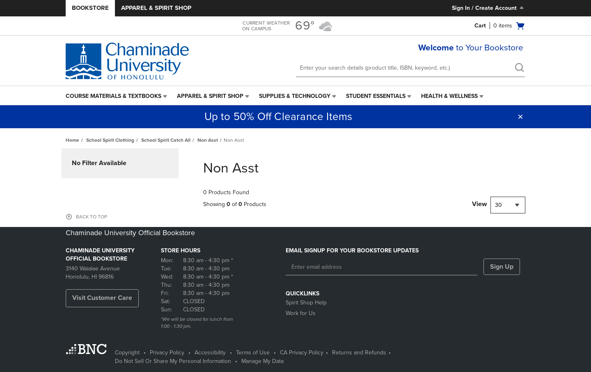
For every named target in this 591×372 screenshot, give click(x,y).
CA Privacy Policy (301, 352)
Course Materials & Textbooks (113, 96)
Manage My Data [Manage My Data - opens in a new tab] (262, 361)
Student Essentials (375, 96)
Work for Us (301, 313)
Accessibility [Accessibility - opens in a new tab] (210, 352)
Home (72, 140)
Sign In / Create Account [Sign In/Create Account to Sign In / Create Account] (488, 7)
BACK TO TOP (91, 217)
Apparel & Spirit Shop (156, 7)
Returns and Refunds (359, 352)
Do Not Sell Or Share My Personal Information (173, 361)
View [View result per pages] (479, 204)
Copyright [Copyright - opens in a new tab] (127, 352)
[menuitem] (117, 96)
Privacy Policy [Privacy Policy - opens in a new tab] (167, 352)
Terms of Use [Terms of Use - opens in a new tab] (253, 352)
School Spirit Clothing (110, 140)
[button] (520, 117)
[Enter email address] (381, 267)
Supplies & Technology (294, 96)
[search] (519, 68)
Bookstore (90, 7)
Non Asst (207, 140)
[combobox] (507, 205)
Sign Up (501, 267)
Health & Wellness (449, 96)
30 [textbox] (498, 205)
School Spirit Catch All (165, 140)
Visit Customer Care (102, 298)
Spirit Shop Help (306, 302)
